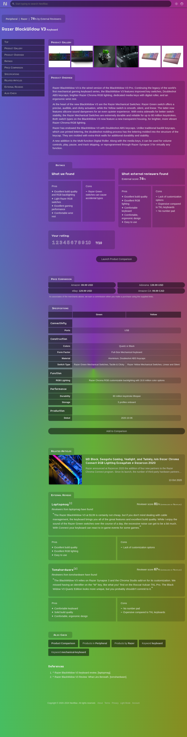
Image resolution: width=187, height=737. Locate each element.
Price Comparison (13, 67)
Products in (95, 643)
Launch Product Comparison (116, 259)
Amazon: (82, 285)
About (100, 703)
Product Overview (14, 54)
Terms (107, 703)
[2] (75, 568)
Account (136, 703)
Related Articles (13, 80)
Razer (24, 19)
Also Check (10, 93)
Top (6, 42)
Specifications (11, 74)
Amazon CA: (151, 290)
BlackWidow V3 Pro (121, 87)
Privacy (115, 703)
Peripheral (11, 19)
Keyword (152, 643)
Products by (124, 643)
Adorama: (151, 285)
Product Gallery (13, 48)
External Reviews (13, 87)
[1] (70, 503)
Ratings (8, 61)
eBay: (82, 290)
